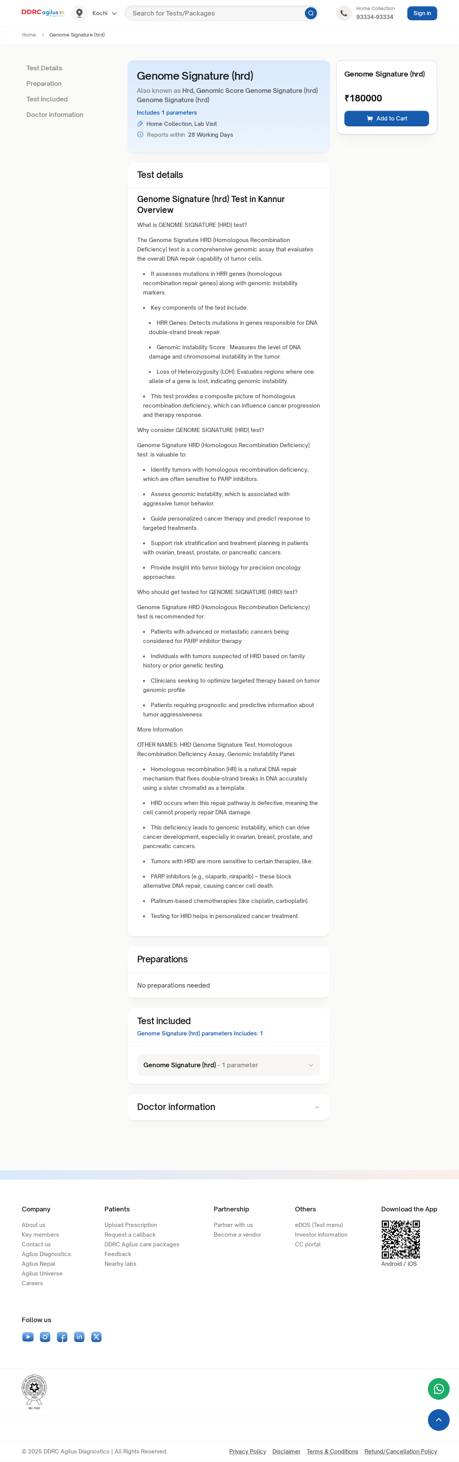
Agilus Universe (42, 1273)
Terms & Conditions (332, 1451)
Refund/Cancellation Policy (401, 1451)
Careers (32, 1283)
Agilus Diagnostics (46, 1254)
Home (29, 35)
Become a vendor (237, 1234)
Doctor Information (55, 114)
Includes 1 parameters (167, 112)
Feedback (118, 1254)
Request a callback (130, 1234)
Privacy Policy (247, 1451)
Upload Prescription (131, 1225)
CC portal (308, 1244)
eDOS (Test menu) (319, 1225)
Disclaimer (286, 1451)
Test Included (47, 99)
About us (33, 1225)
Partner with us (233, 1225)
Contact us (36, 1244)
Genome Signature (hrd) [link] (77, 35)
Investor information (321, 1234)
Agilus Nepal (38, 1263)
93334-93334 (374, 17)
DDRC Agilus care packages (142, 1244)
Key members (40, 1234)
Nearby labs (120, 1263)
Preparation (44, 83)
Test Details (44, 68)
